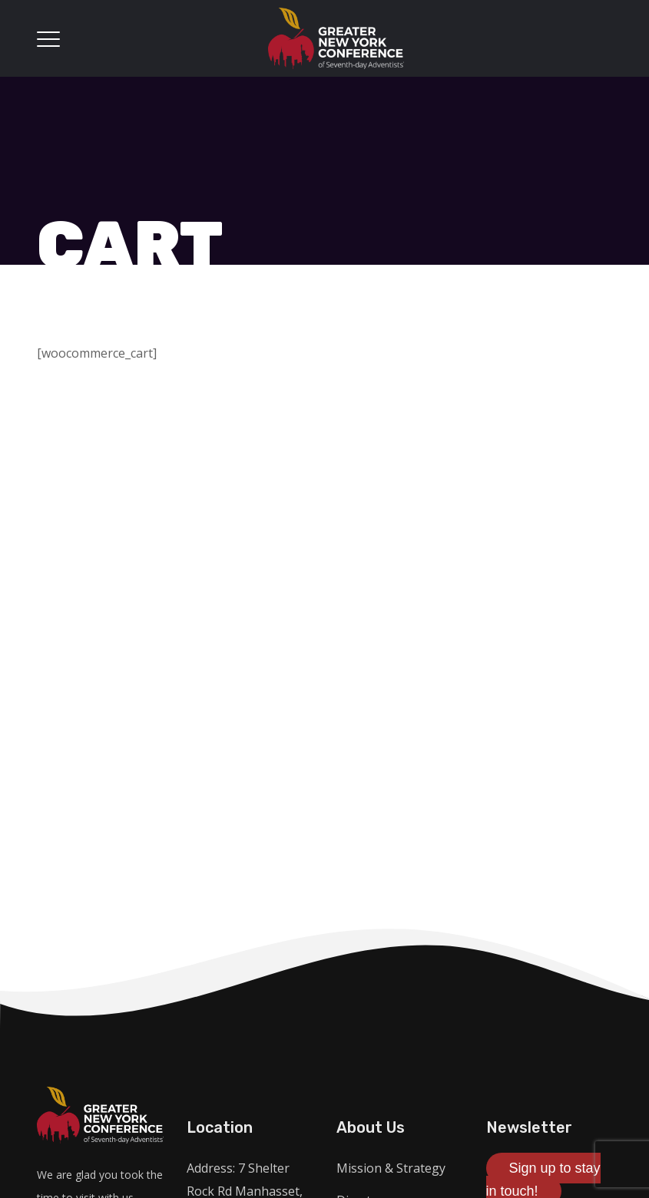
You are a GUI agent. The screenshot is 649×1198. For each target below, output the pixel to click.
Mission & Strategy (390, 1168)
